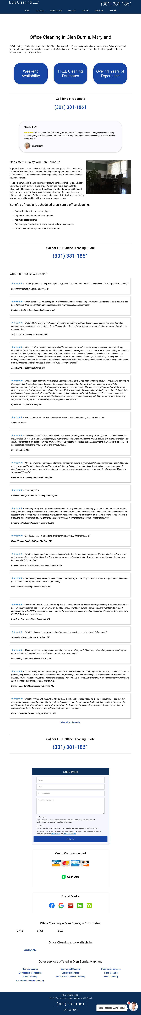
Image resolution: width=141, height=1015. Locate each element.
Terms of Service (89, 1009)
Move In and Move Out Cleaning (70, 960)
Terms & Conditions (69, 817)
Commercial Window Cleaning (30, 964)
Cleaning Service (30, 952)
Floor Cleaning (110, 956)
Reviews (72, 11)
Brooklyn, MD (30, 933)
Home (27, 11)
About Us (99, 11)
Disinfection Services (111, 952)
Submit (70, 822)
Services (41, 12)
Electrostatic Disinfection (30, 956)
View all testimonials (70, 706)
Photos (85, 11)
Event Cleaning (111, 960)
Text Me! (42, 801)
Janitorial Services (70, 956)
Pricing (113, 11)
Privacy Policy (55, 817)
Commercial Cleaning (70, 952)
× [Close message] (125, 1005)
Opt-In (41, 809)
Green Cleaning (30, 960)
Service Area (56, 11)
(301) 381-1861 (116, 4)
